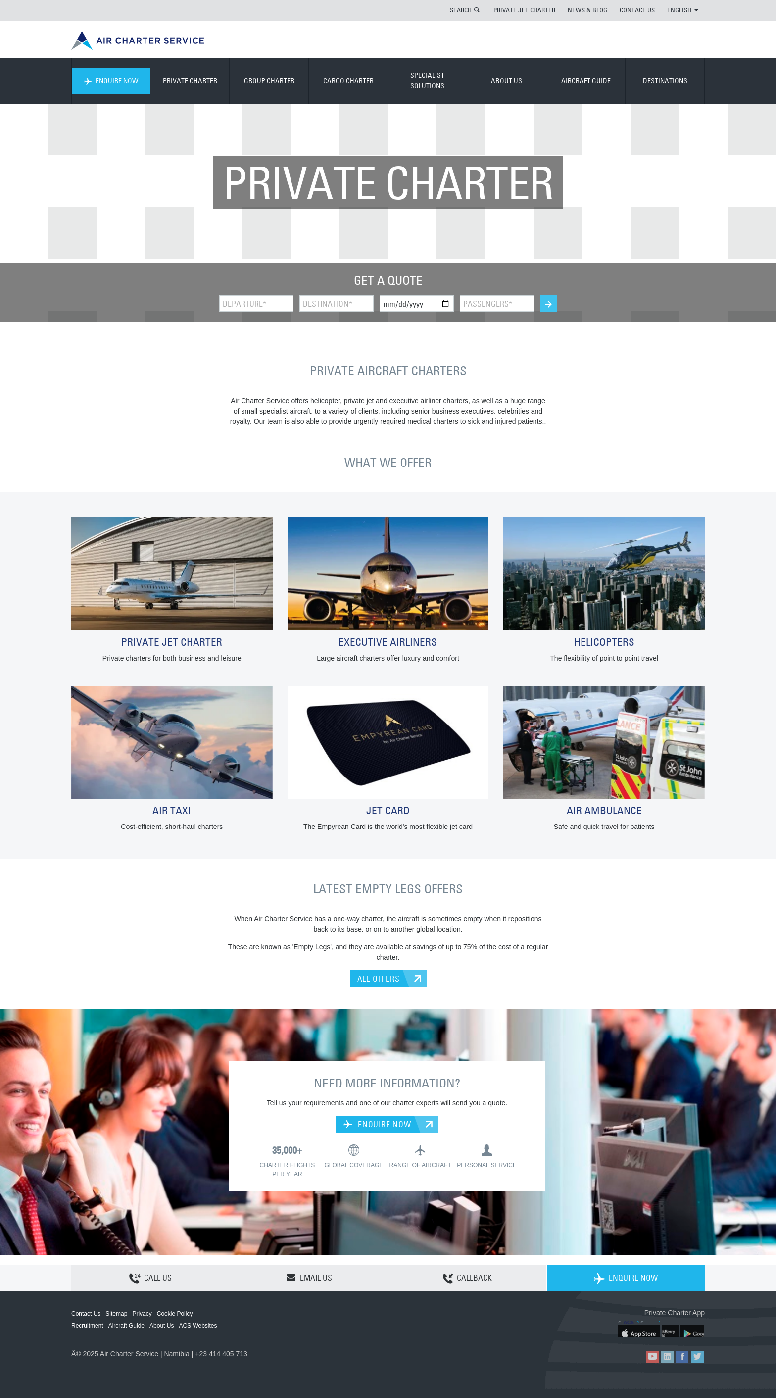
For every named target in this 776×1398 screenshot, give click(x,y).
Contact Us (85, 1313)
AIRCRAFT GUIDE (586, 80)
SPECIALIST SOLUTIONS (427, 80)
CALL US (150, 1278)
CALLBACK (467, 1278)
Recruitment (87, 1325)
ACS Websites (198, 1325)
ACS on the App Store (639, 1329)
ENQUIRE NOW (111, 80)
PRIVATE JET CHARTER (524, 10)
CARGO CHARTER (348, 80)
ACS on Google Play (684, 1329)
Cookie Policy (175, 1313)
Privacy (141, 1313)
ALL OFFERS (378, 979)
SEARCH (461, 10)
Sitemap (116, 1313)
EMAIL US (309, 1278)
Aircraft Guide (126, 1325)
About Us (161, 1325)
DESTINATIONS (665, 80)
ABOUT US (506, 80)
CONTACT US (637, 10)
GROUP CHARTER (269, 80)
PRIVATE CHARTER (190, 80)
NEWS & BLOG (587, 10)
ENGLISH (683, 10)
